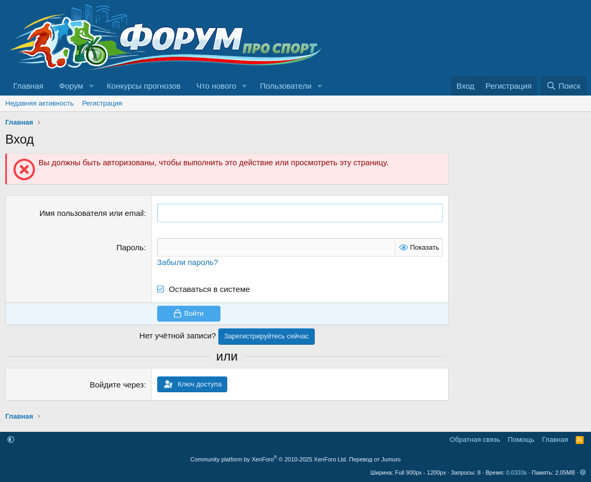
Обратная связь (475, 439)
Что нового (216, 85)
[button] (91, 86)
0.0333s (516, 472)
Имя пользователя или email (92, 213)
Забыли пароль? (187, 262)
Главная (28, 85)
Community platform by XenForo (268, 459)
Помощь (521, 439)
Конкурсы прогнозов (144, 85)
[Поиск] (563, 86)
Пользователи (286, 85)
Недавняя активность (39, 103)
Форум (71, 85)
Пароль (130, 247)
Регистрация (102, 103)
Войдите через (116, 384)
